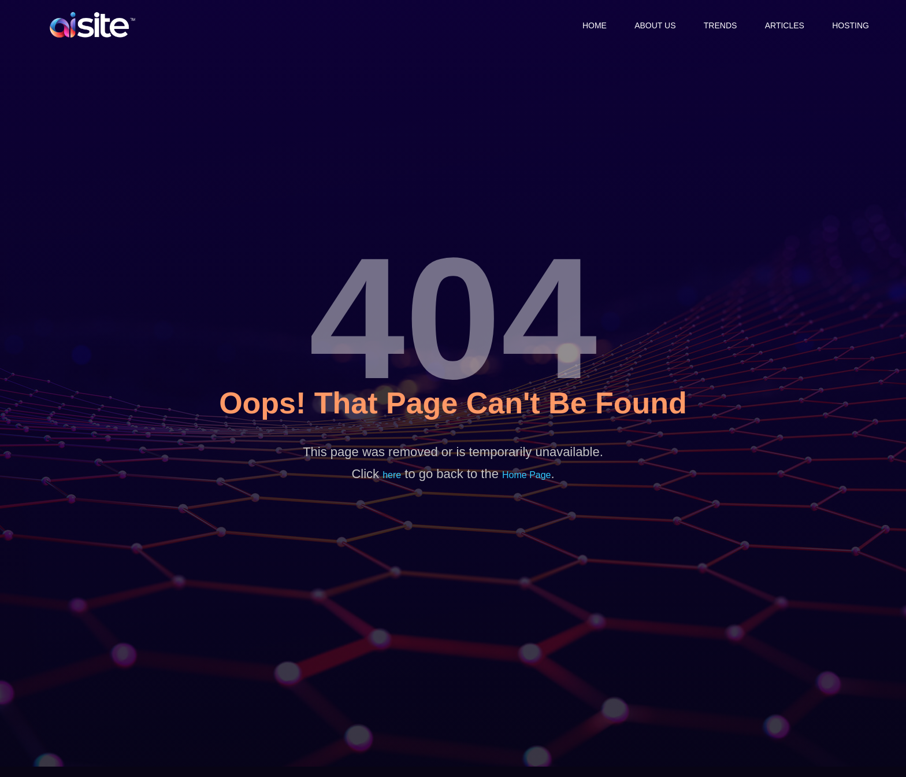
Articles (783, 24)
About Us (652, 24)
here (392, 475)
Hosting (850, 24)
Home (590, 24)
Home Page (526, 475)
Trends (718, 24)
